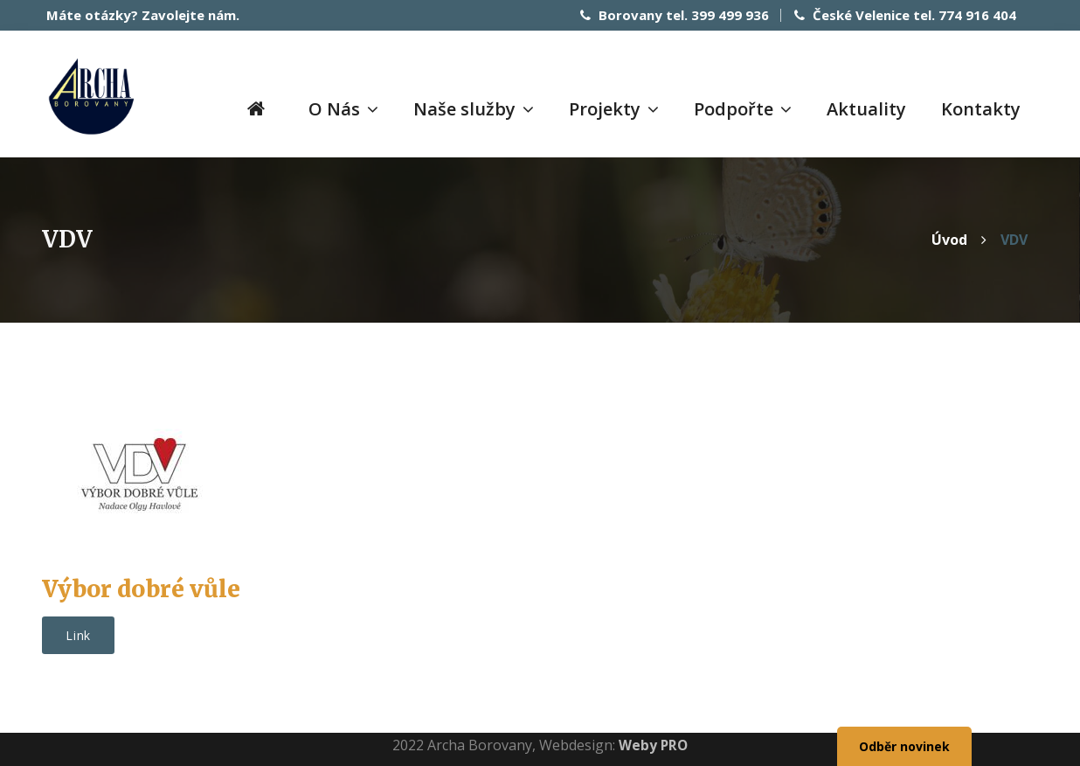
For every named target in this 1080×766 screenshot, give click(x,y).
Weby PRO (653, 744)
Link (78, 634)
